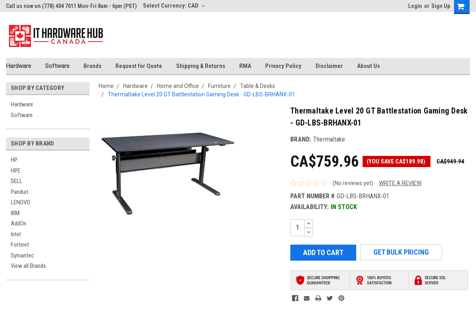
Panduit (19, 191)
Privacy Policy (283, 66)
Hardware (18, 66)
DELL (16, 181)
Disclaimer (329, 66)
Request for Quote (138, 66)
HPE (15, 170)
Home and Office (178, 86)
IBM (15, 213)
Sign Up (440, 6)
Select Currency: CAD (174, 5)
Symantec (22, 255)
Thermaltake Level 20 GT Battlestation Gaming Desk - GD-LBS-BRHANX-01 (201, 94)
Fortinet (20, 244)
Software (57, 66)
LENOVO (20, 202)
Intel (16, 234)
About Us (368, 66)
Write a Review (400, 183)
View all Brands (28, 265)
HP (14, 159)
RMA (245, 66)
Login (415, 6)
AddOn (18, 223)
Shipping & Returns (200, 66)
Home (106, 86)
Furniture (219, 86)
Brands (92, 66)
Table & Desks (257, 86)
